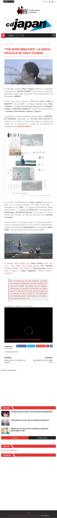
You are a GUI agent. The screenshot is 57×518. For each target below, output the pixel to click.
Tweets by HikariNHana (9, 450)
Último (14, 438)
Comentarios (42, 438)
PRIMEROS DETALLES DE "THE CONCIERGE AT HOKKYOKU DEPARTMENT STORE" (29, 430)
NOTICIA (11, 44)
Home (6, 44)
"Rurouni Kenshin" (45, 271)
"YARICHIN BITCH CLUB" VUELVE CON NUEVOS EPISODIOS (30, 420)
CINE (11, 57)
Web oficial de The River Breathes (26, 340)
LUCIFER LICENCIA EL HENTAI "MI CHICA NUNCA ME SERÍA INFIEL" (32, 412)
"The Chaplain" (25, 268)
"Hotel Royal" (15, 266)
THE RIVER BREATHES (42, 57)
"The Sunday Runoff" (30, 266)
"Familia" (7, 273)
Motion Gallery (24, 126)
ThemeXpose (45, 515)
